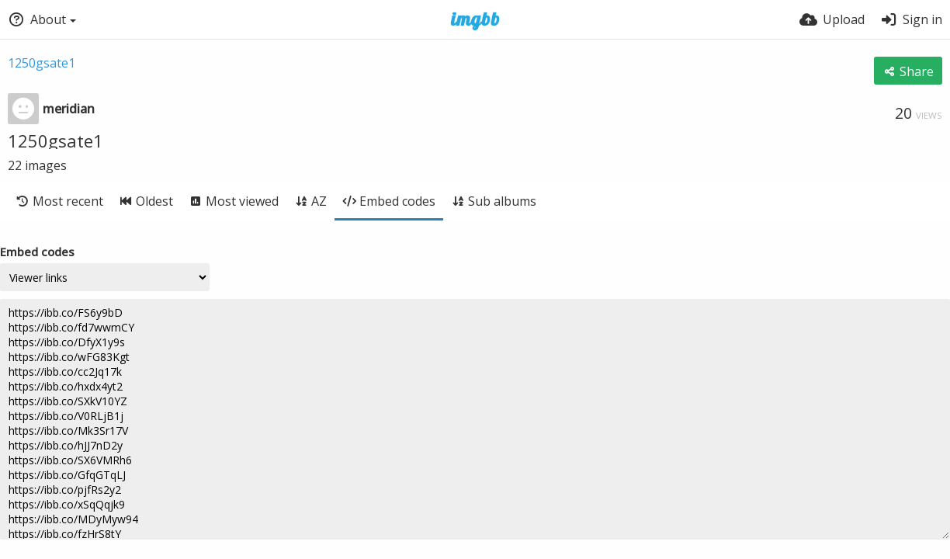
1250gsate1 (41, 62)
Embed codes (37, 251)
